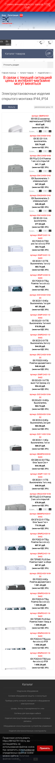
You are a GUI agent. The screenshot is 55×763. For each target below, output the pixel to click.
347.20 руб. (40, 185)
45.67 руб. (40, 126)
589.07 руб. (40, 447)
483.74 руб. (40, 248)
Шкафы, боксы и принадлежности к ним (27, 708)
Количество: (32, 131)
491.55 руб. (40, 308)
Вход (4, 15)
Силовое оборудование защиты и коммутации (27, 696)
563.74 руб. (40, 407)
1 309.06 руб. (40, 606)
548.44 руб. (40, 367)
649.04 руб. (40, 487)
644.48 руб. (40, 467)
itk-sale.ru (8, 42)
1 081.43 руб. (40, 586)
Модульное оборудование (27, 691)
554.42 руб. (40, 387)
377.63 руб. (40, 225)
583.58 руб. (40, 427)
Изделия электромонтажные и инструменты (27, 731)
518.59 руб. (40, 328)
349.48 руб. (40, 205)
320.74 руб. (40, 146)
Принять (45, 748)
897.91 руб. (40, 547)
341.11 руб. (40, 166)
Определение (21, 15)
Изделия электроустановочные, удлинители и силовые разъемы (27, 719)
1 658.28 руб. (40, 646)
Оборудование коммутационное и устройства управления (28, 726)
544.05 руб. (40, 348)
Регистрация (13, 15)
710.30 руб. (40, 527)
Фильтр (9, 107)
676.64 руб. (40, 504)
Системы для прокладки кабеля (27, 713)
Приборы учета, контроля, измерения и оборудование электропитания (27, 702)
